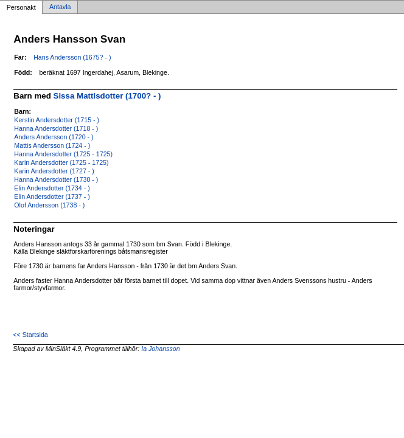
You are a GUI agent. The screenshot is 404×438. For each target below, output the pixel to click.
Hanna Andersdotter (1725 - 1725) (63, 154)
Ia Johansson (160, 348)
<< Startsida (30, 334)
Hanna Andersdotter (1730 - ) (56, 179)
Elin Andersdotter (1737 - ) (51, 196)
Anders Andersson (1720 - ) (53, 137)
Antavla (60, 7)
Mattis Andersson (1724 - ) (52, 145)
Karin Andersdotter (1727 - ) (54, 171)
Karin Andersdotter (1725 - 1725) (61, 162)
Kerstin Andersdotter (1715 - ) (56, 119)
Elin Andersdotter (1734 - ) (51, 188)
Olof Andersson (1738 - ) (49, 205)
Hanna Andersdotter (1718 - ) (56, 128)
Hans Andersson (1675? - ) (72, 57)
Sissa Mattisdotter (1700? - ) (107, 95)
